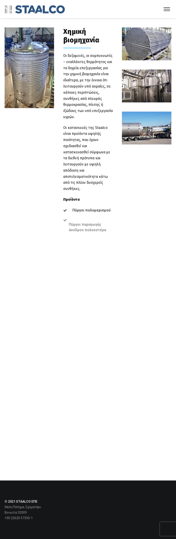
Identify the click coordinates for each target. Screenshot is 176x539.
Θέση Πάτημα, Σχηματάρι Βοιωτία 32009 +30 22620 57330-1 (23, 512)
